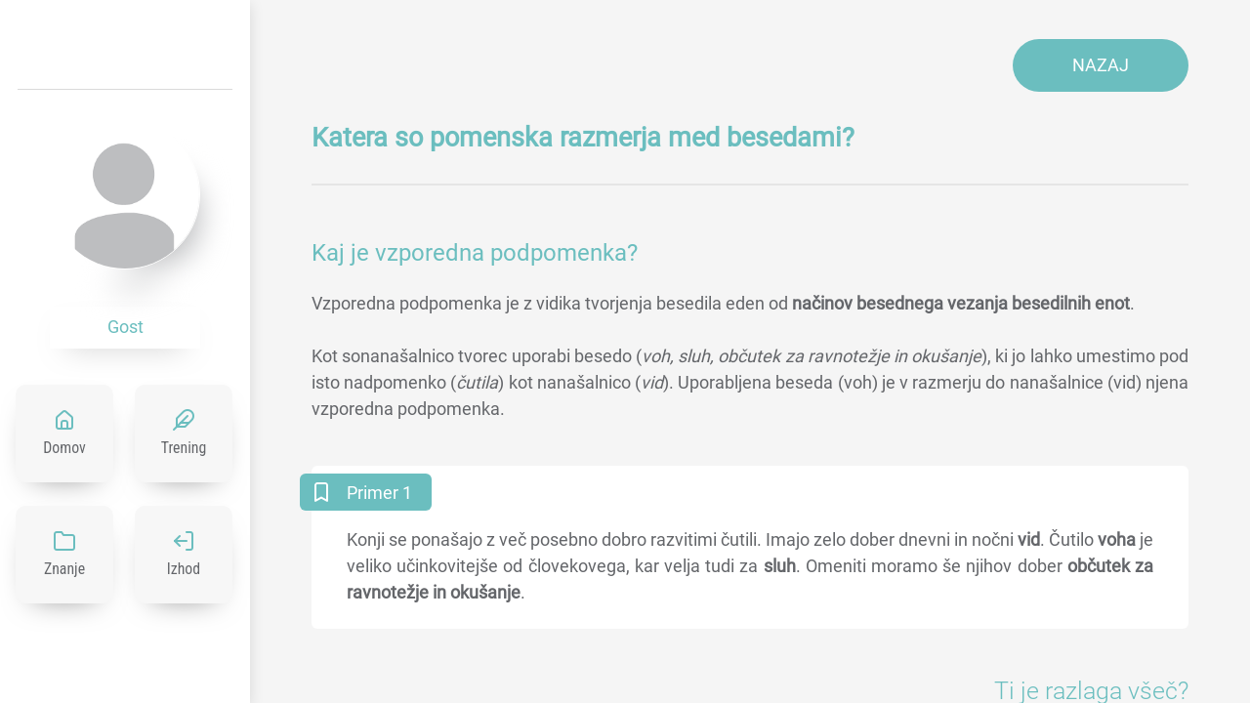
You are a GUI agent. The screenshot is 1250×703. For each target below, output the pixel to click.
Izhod (183, 568)
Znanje (64, 568)
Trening (184, 447)
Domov (64, 447)
